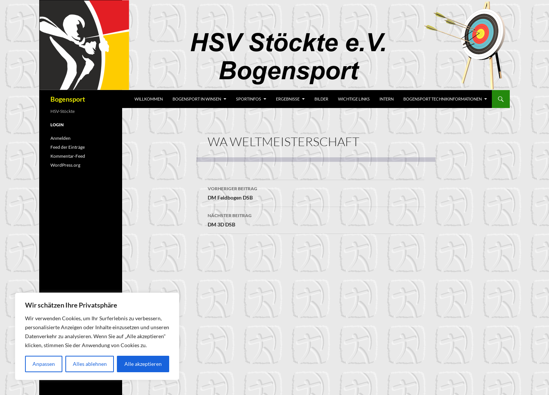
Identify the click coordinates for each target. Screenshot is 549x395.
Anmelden (60, 138)
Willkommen (148, 98)
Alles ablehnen (90, 364)
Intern (386, 98)
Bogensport (67, 99)
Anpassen (43, 364)
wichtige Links (354, 98)
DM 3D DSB (316, 219)
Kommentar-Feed (67, 156)
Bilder (321, 98)
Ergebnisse (288, 98)
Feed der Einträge (67, 147)
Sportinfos (248, 98)
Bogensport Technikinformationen (442, 98)
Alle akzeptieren (143, 364)
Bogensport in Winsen (197, 98)
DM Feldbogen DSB (316, 192)
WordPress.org (65, 165)
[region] (97, 336)
